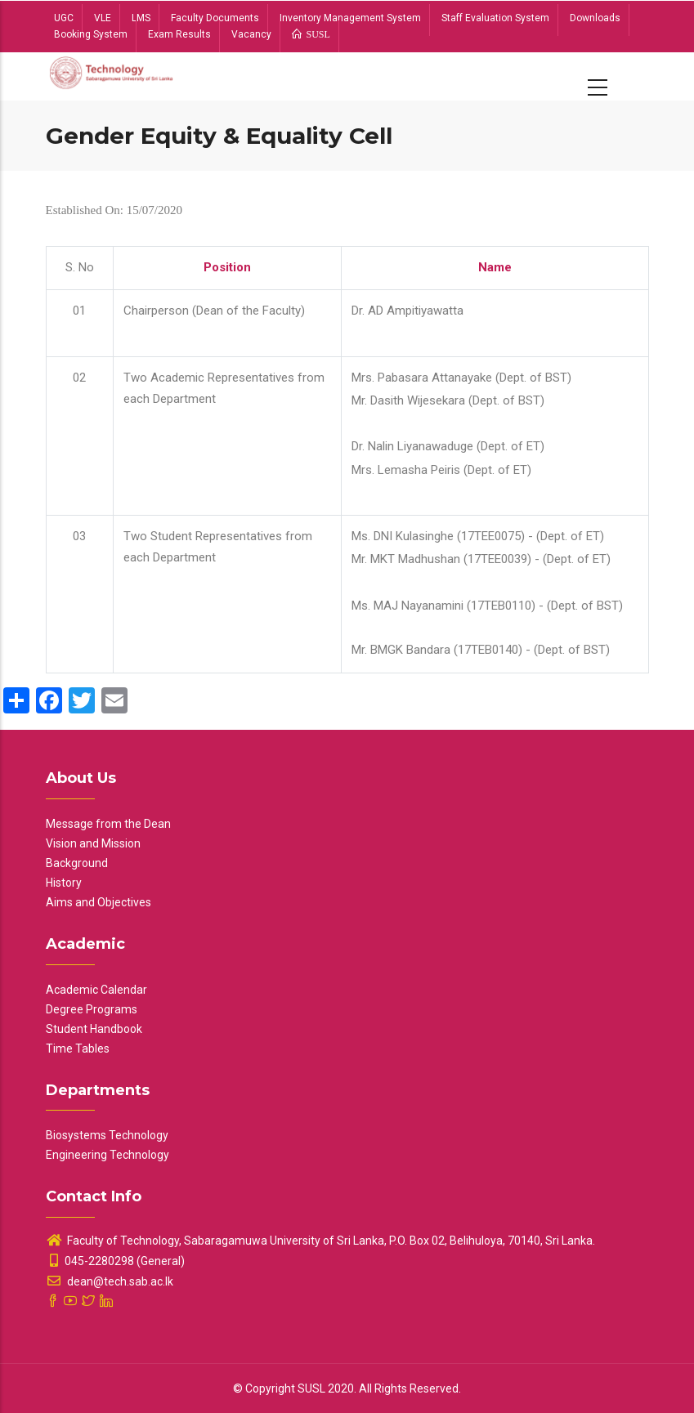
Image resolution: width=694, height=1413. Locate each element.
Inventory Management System (350, 18)
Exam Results (179, 34)
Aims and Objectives (98, 902)
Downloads (595, 18)
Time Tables (78, 1048)
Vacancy (251, 34)
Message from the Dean (108, 823)
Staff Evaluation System (495, 18)
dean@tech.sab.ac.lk (109, 1281)
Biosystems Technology (107, 1135)
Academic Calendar (96, 989)
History (64, 882)
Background (77, 863)
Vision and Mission (93, 843)
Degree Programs (91, 1009)
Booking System (91, 34)
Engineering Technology (107, 1154)
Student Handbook (94, 1028)
